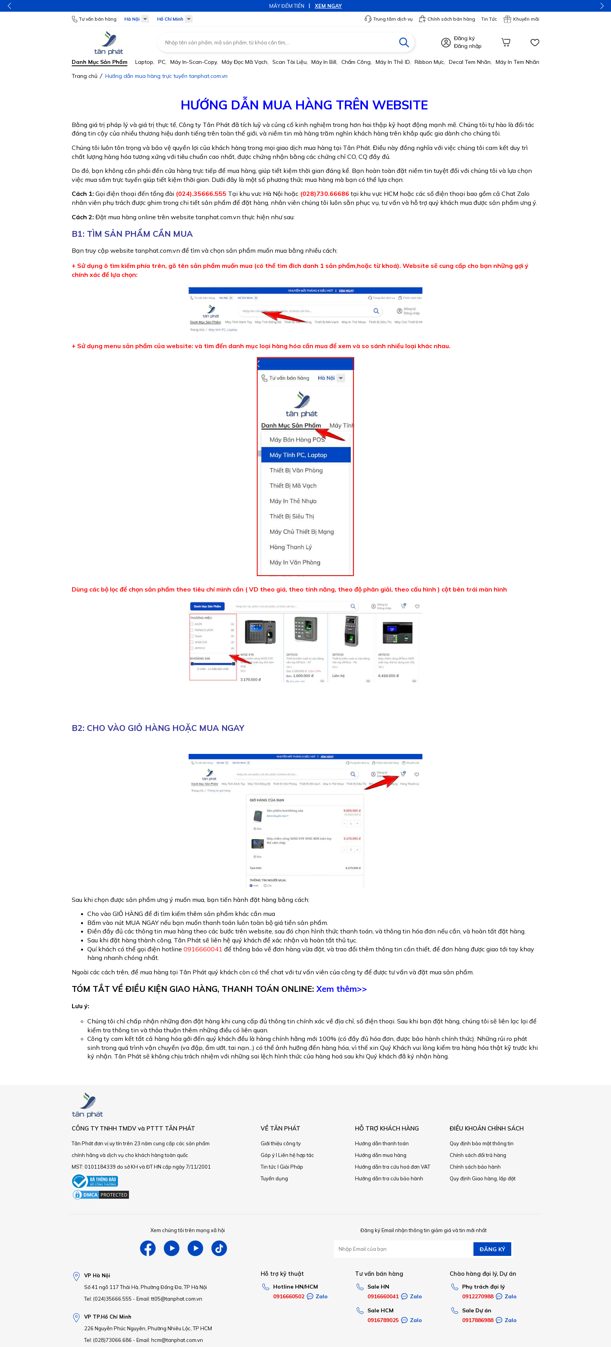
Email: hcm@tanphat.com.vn (169, 1340)
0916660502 (288, 1296)
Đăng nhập (468, 45)
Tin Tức (489, 19)
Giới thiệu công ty (281, 1143)
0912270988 (477, 1296)
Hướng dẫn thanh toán (382, 1143)
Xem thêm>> (341, 989)
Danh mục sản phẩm (99, 61)
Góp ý (268, 1155)
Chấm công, (356, 61)
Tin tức (268, 1167)
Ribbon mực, (430, 61)
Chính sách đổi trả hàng (478, 1155)
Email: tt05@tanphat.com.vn (169, 1299)
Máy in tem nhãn (517, 61)
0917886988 (477, 1320)
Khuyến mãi (521, 19)
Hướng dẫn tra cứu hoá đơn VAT (392, 1167)
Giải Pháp (291, 1167)
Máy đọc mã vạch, (245, 61)
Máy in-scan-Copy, (194, 61)
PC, (162, 61)
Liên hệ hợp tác (296, 1155)
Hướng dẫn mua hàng (380, 1155)
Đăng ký (464, 38)
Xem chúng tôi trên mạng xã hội (187, 1230)
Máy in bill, (324, 61)
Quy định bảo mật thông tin (482, 1143)
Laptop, (144, 61)
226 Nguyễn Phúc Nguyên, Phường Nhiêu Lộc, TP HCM (148, 1328)
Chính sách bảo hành (475, 1167)
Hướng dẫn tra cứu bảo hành (389, 1178)
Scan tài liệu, (290, 61)
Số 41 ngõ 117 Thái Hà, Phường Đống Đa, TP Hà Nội (145, 1287)
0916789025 (383, 1320)
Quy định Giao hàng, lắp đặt (483, 1178)
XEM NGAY (328, 6)
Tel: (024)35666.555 (108, 1299)
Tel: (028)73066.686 (108, 1340)
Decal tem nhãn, (470, 61)
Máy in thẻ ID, (393, 61)
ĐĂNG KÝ (492, 1249)
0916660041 (383, 1296)
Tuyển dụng (274, 1178)
